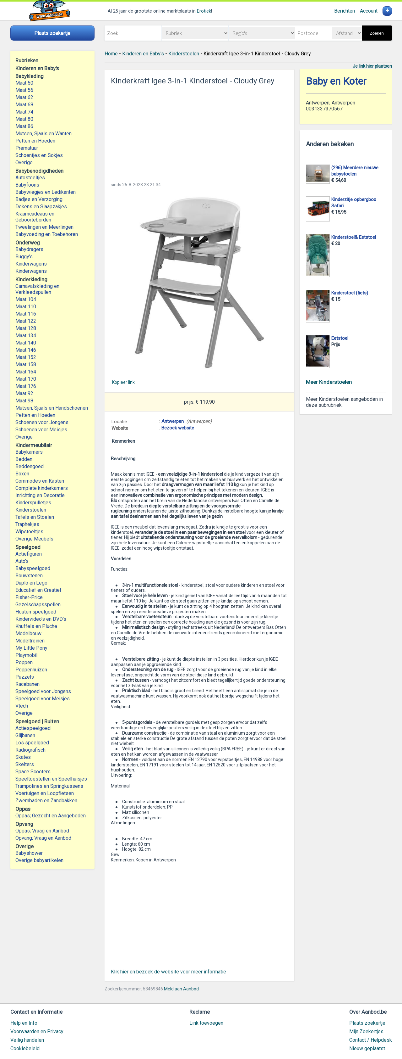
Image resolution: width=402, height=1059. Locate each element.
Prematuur (26, 148)
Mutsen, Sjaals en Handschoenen (51, 408)
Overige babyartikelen (39, 860)
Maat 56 (24, 90)
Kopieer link (123, 382)
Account (369, 11)
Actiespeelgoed (33, 728)
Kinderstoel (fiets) (349, 293)
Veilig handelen (27, 1040)
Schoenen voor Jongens (41, 422)
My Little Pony (31, 648)
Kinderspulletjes (33, 503)
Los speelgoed (32, 743)
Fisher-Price (29, 597)
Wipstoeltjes (29, 532)
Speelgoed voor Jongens (43, 691)
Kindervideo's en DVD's (40, 619)
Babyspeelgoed (32, 568)
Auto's (22, 561)
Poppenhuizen (31, 670)
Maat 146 (25, 350)
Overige (24, 162)
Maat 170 (25, 379)
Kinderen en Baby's (143, 54)
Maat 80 (24, 119)
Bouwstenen (29, 576)
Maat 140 (25, 343)
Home (111, 54)
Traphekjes (27, 524)
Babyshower (29, 853)
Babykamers (29, 452)
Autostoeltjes (30, 178)
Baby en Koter (336, 81)
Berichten (344, 11)
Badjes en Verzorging (38, 199)
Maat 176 (25, 386)
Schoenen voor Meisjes (41, 430)
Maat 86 (24, 126)
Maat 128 (25, 328)
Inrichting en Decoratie (40, 495)
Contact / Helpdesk (370, 1040)
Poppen (24, 662)
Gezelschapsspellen (38, 605)
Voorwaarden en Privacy (36, 1031)
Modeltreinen (30, 641)
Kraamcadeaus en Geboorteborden (34, 217)
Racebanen (27, 684)
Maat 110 (25, 307)
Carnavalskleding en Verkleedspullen (37, 289)
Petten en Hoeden (35, 141)
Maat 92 (24, 393)
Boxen (22, 474)
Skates (23, 757)
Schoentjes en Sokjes (39, 155)
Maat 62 (24, 97)
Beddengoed (29, 466)
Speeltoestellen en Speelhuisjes (51, 779)
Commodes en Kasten (39, 481)
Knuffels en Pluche (36, 626)
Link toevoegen (206, 1023)
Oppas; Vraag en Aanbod (42, 831)
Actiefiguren (28, 554)
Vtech (21, 706)
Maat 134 (25, 336)
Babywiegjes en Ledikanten (45, 192)
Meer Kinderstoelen (329, 382)
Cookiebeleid (25, 1048)
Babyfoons (27, 185)
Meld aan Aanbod (181, 988)
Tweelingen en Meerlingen (44, 227)
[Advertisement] (199, 131)
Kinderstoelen (30, 510)
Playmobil (26, 655)
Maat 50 (24, 83)
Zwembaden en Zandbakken (46, 801)
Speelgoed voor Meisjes (42, 699)
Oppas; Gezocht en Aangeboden (50, 816)
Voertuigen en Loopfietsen (44, 793)
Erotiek (204, 11)
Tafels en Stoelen (34, 517)
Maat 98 (24, 401)
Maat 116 (25, 314)
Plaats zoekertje (367, 1023)
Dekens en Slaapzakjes (41, 207)
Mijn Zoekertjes (366, 1031)
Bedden (23, 459)
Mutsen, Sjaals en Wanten (43, 134)
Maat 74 (24, 112)
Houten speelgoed (35, 612)
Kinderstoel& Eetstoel (353, 237)
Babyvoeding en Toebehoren (46, 234)
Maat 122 (25, 321)
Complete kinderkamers (41, 488)
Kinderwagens (31, 264)
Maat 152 (25, 357)
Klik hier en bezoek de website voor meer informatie (168, 972)
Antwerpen (172, 421)
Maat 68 (24, 105)
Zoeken (377, 33)
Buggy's (24, 257)
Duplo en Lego (31, 583)
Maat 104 (25, 299)
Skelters (24, 764)
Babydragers (29, 249)
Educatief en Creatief (38, 590)
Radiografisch (30, 750)
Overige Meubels (34, 539)
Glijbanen (25, 735)
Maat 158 (25, 364)
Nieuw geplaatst (367, 1048)
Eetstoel (339, 338)
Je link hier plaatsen (372, 66)
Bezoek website (177, 428)
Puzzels (24, 677)
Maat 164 (25, 372)
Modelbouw (28, 633)
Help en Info (23, 1023)
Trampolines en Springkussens (49, 786)
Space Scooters (33, 772)
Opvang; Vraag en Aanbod (43, 838)
